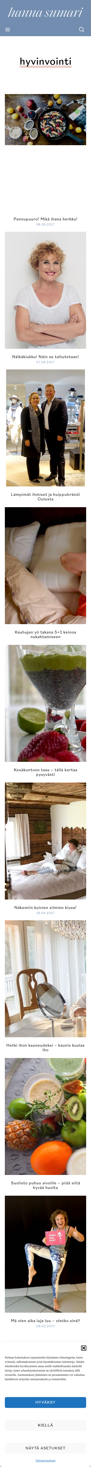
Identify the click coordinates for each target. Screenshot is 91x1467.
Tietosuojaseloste (45, 1460)
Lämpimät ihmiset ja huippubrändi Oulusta (45, 497)
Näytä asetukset (45, 1448)
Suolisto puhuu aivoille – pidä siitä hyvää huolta (45, 1185)
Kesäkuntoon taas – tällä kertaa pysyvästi (45, 772)
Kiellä (45, 1425)
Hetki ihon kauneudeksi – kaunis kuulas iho (45, 1047)
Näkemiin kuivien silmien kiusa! (45, 907)
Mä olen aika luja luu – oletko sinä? (45, 1320)
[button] (83, 1348)
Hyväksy (45, 1402)
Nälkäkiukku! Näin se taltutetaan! (45, 357)
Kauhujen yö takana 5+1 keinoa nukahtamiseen (45, 634)
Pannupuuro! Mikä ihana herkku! (46, 219)
